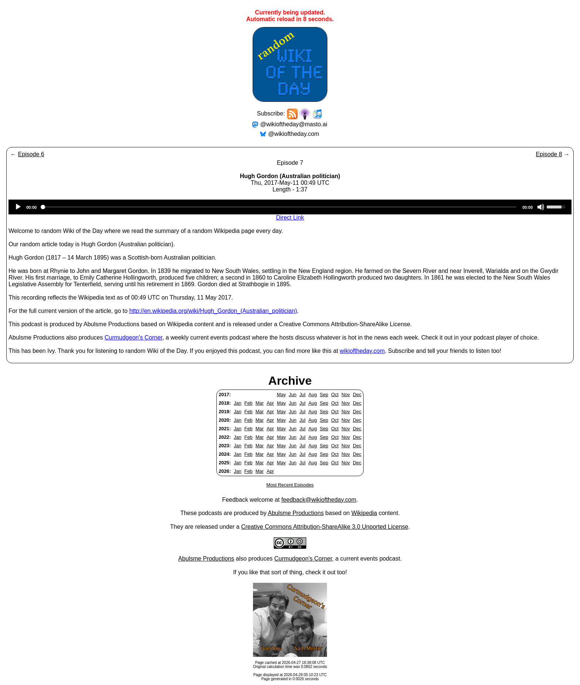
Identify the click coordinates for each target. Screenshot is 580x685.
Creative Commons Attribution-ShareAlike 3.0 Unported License (324, 527)
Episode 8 (549, 154)
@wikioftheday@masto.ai (293, 124)
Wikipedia (364, 513)
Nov (345, 394)
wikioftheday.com (362, 351)
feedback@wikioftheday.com (318, 500)
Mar (260, 403)
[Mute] (540, 207)
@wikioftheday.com (293, 134)
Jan (238, 403)
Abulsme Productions (296, 513)
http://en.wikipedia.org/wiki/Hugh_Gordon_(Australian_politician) (213, 311)
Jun (293, 394)
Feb (249, 403)
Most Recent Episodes (290, 485)
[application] (290, 207)
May (281, 394)
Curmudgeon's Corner (133, 337)
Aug (312, 394)
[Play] (18, 207)
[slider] (557, 206)
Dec (357, 394)
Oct (334, 394)
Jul (302, 394)
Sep (324, 394)
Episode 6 (31, 154)
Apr (270, 403)
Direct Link (290, 217)
